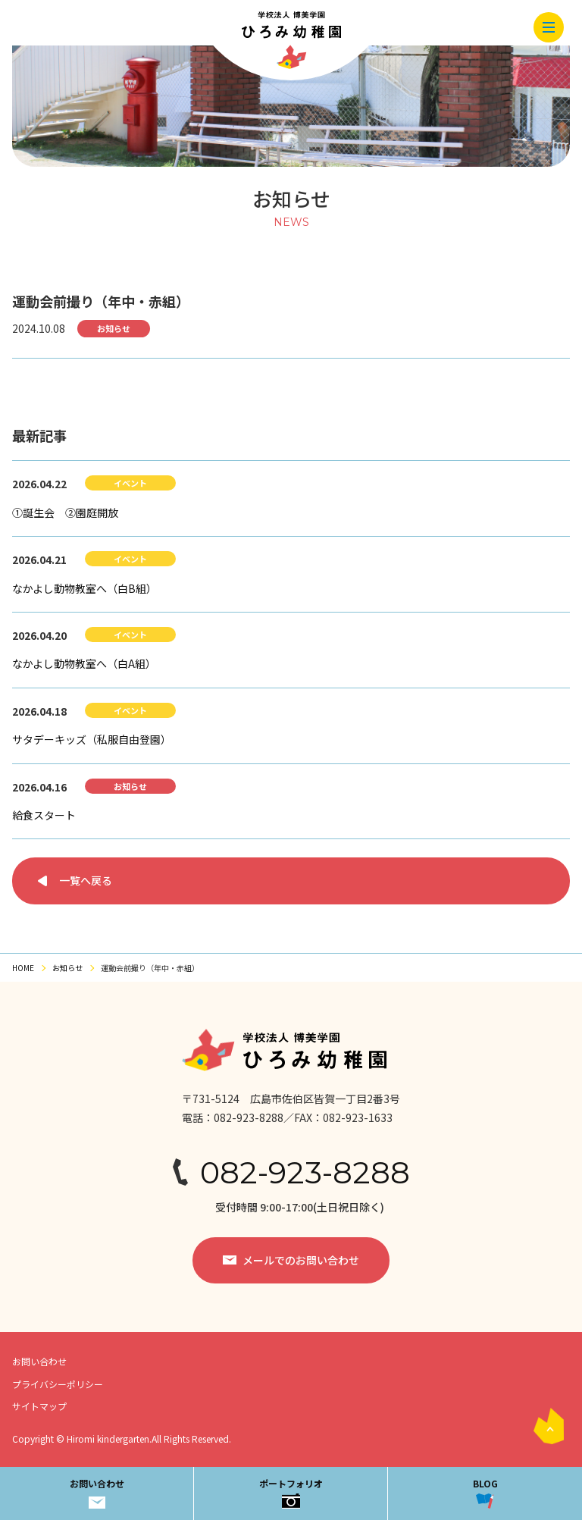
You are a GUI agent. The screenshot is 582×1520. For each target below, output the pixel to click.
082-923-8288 (305, 1173)
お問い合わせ (97, 1492)
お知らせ (67, 967)
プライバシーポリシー (57, 1383)
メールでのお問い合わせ (300, 1260)
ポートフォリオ (291, 1492)
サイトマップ (39, 1405)
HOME (23, 967)
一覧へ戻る (85, 880)
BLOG (485, 1492)
